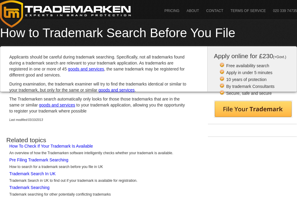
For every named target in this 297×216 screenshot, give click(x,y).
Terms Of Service (248, 11)
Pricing (171, 11)
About (193, 11)
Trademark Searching (29, 187)
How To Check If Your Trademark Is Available (51, 146)
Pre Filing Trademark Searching (38, 160)
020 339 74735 (285, 11)
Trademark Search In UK (32, 173)
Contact (214, 11)
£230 (272, 55)
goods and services (86, 69)
